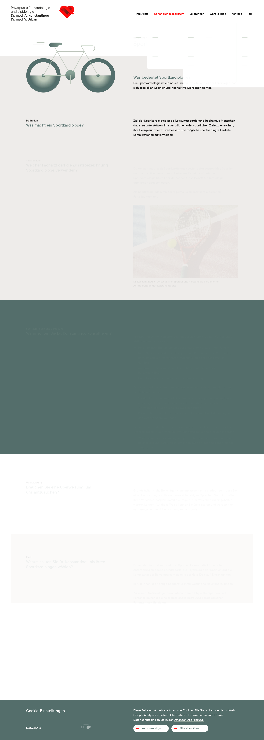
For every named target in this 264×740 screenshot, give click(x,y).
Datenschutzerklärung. (189, 720)
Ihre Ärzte (142, 14)
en (250, 14)
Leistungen (197, 14)
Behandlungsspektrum (169, 14)
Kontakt (237, 14)
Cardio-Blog (218, 14)
